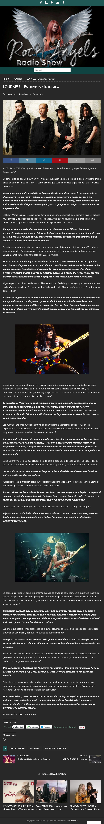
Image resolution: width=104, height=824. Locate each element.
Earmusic (34, 748)
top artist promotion (56, 748)
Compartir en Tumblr (65, 726)
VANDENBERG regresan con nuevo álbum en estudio (51, 808)
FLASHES (39, 94)
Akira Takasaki (18, 748)
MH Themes (73, 820)
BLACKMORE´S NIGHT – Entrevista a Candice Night (85, 808)
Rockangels (26, 94)
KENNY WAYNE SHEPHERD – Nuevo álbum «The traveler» (18, 808)
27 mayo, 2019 (11, 94)
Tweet (7, 726)
